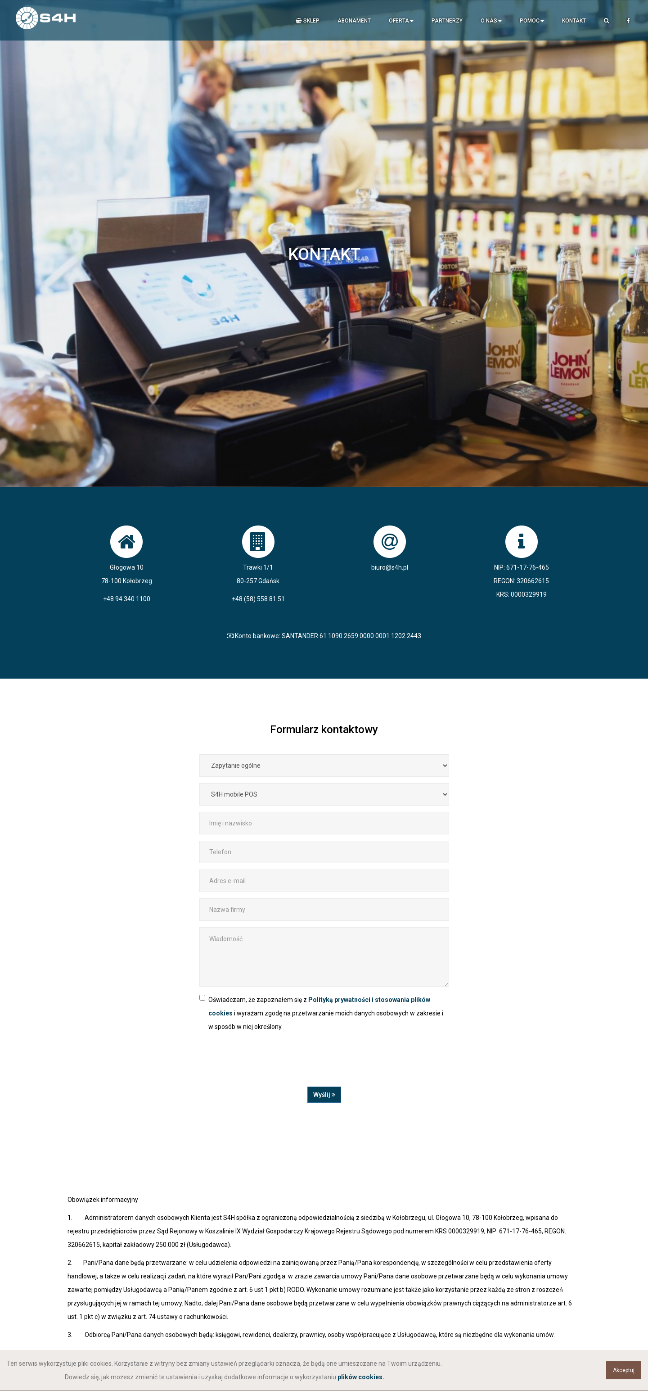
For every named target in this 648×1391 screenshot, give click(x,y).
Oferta (401, 21)
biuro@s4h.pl (389, 567)
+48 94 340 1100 (126, 599)
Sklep (308, 21)
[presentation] (267, 1064)
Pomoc (532, 21)
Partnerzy (447, 21)
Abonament (354, 21)
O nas (491, 21)
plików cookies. (361, 1377)
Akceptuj (623, 1370)
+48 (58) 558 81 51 (258, 599)
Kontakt (574, 21)
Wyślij (324, 1094)
